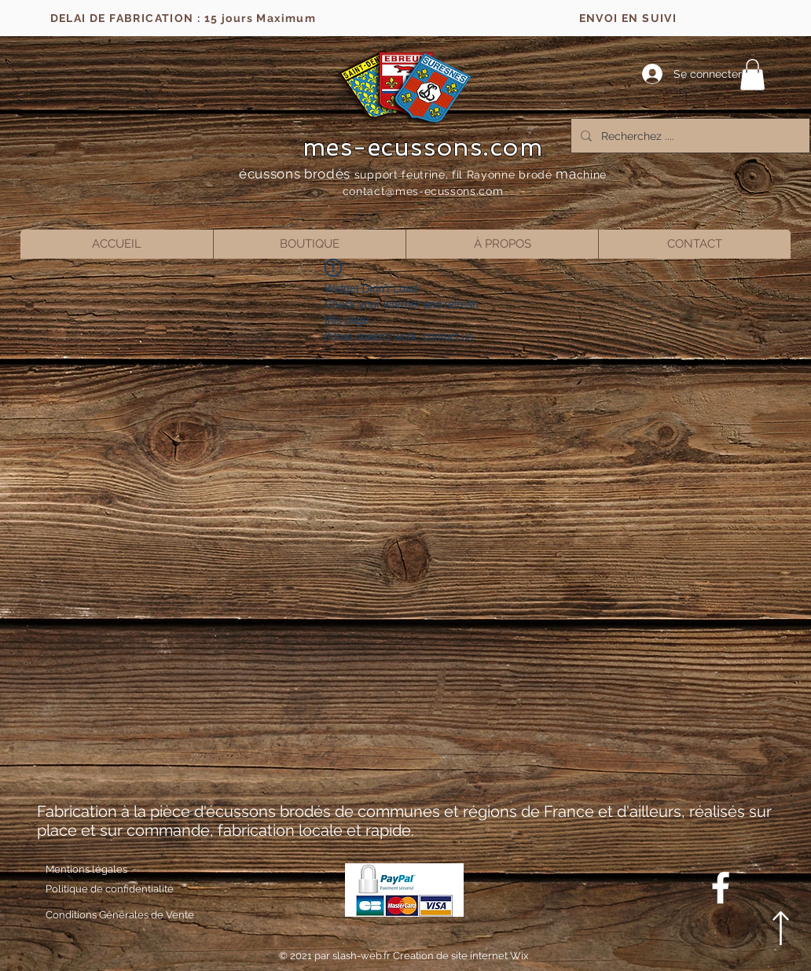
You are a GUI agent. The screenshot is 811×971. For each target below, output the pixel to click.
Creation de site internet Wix (461, 956)
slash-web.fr (362, 956)
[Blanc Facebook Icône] (720, 887)
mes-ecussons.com (423, 147)
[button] (752, 74)
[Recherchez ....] (688, 136)
